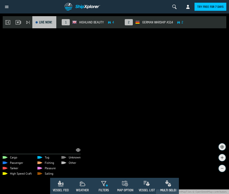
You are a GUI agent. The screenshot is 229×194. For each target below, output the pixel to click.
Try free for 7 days (210, 7)
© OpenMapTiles (182, 191)
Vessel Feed (61, 190)
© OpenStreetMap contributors (209, 191)
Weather (82, 190)
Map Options (126, 190)
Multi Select (169, 190)
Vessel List (147, 190)
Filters (104, 190)
